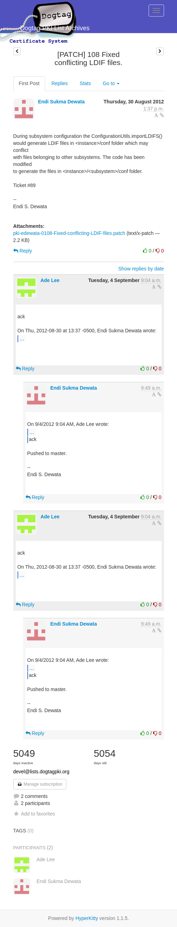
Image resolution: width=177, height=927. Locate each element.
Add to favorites (34, 814)
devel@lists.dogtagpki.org (41, 771)
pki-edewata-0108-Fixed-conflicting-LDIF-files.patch (69, 233)
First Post (29, 83)
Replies (60, 83)
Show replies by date (141, 268)
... (22, 338)
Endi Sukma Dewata (61, 101)
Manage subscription (40, 784)
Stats (85, 83)
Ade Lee (49, 280)
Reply (22, 251)
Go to (111, 83)
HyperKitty (86, 918)
